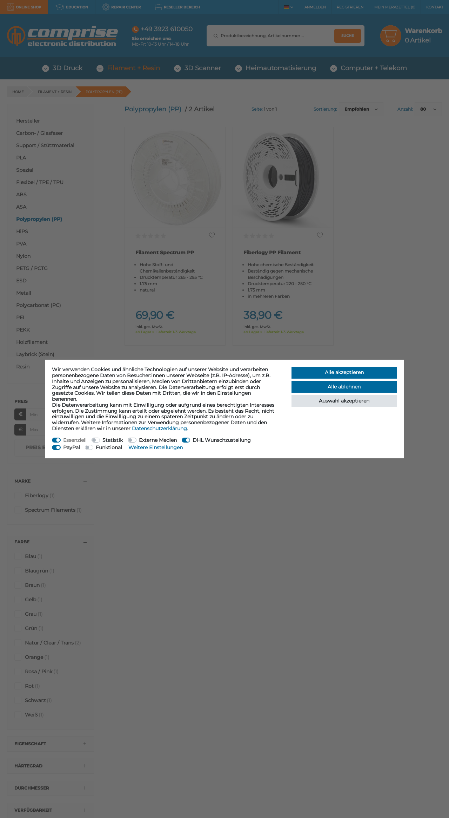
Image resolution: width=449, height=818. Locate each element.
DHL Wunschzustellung (222, 440)
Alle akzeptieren (344, 372)
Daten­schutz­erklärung (159, 428)
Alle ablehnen (344, 387)
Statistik (112, 440)
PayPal (71, 447)
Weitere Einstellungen (155, 447)
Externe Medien (158, 440)
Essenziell (75, 440)
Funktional (109, 447)
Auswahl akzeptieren (344, 401)
